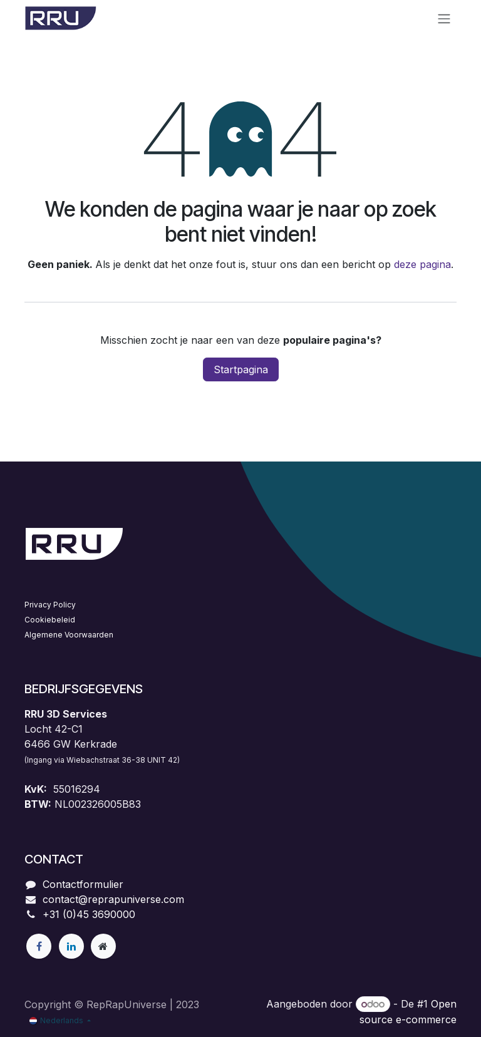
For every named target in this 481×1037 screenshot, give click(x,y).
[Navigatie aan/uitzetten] (444, 18)
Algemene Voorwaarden (68, 634)
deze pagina (422, 264)
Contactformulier (83, 884)
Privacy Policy (50, 604)
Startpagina (241, 369)
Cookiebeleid (49, 619)
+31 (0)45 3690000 (89, 914)
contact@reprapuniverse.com (113, 899)
